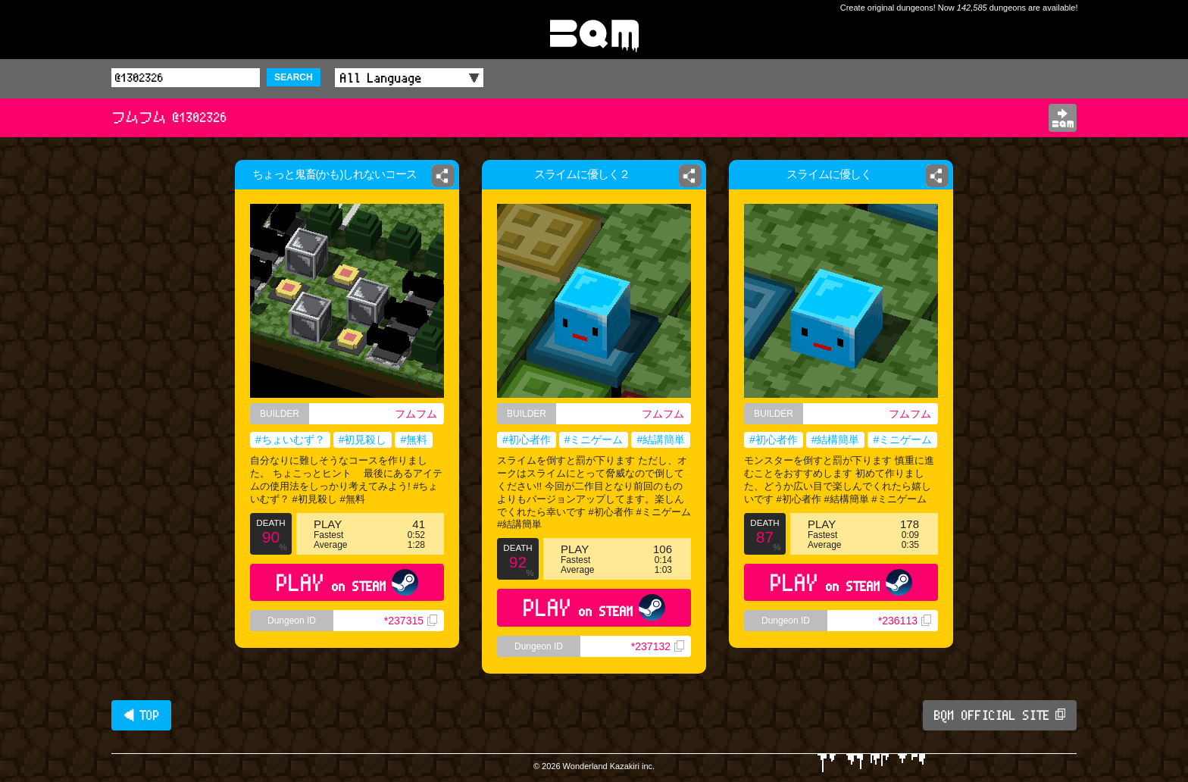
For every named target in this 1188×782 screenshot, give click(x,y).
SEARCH (293, 77)
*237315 (410, 621)
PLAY (347, 582)
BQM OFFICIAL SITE (999, 715)
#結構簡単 (835, 439)
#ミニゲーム (594, 439)
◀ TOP (141, 715)
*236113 (904, 621)
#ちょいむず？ (290, 439)
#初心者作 (526, 439)
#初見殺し (363, 439)
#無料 (413, 439)
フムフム (416, 414)
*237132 (657, 646)
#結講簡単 (660, 439)
